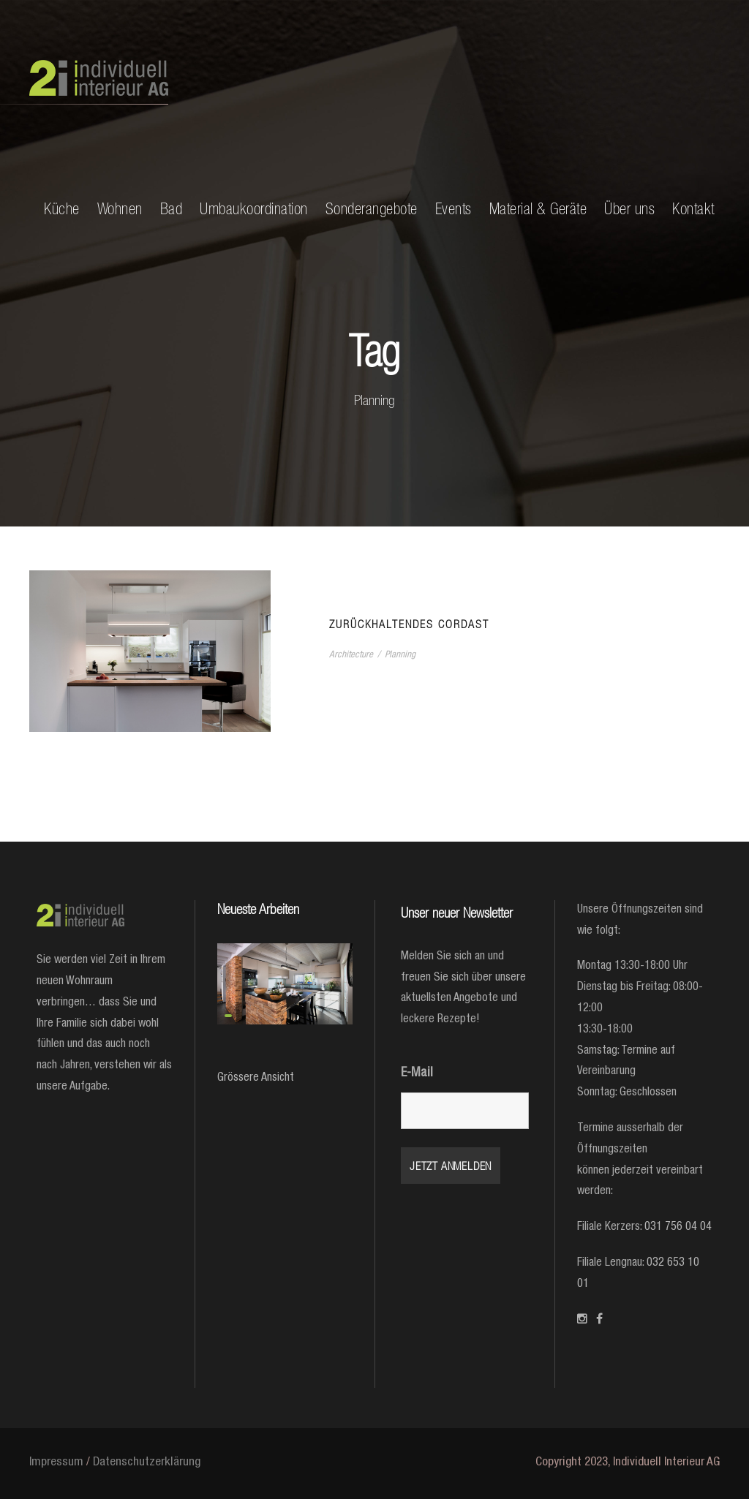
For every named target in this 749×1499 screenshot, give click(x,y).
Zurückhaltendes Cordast (409, 623)
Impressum (56, 1463)
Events (453, 209)
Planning (400, 655)
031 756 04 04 (678, 1228)
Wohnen (120, 209)
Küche (62, 209)
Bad (171, 209)
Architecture (351, 655)
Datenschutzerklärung (146, 1463)
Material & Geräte (538, 209)
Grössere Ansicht (255, 1078)
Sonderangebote (371, 209)
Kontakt (693, 209)
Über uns (629, 209)
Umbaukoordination (254, 209)
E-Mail (417, 1073)
